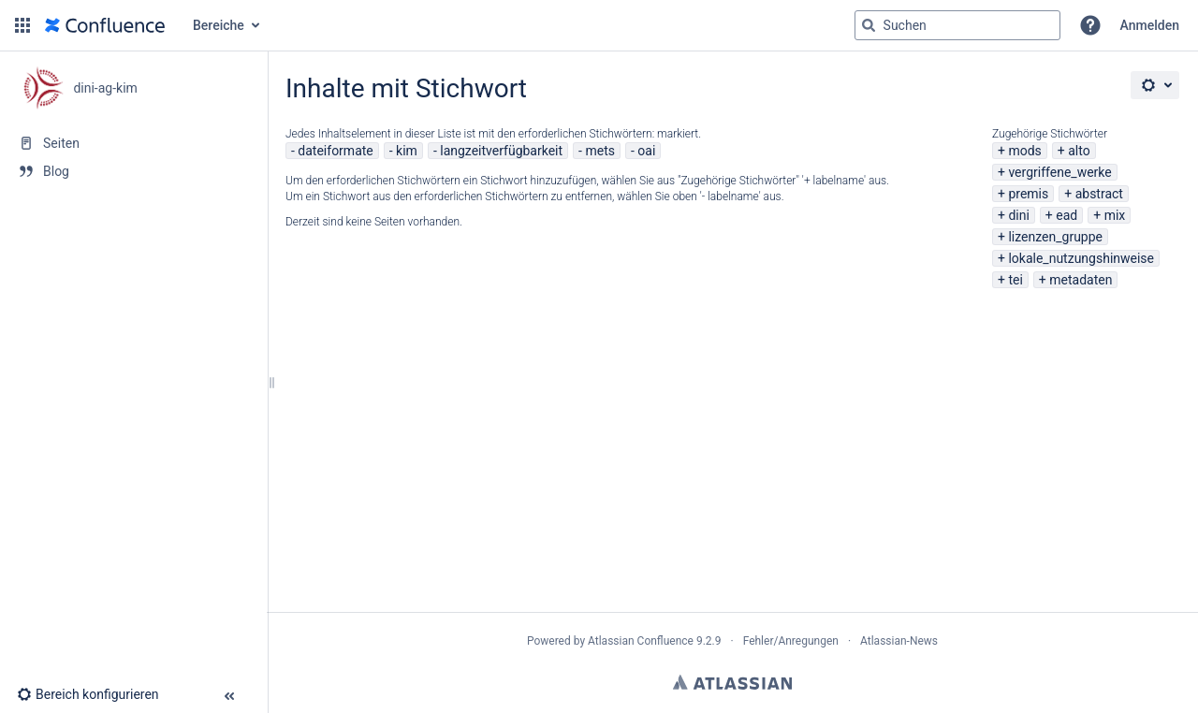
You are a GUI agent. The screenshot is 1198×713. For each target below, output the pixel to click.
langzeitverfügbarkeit (501, 150)
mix (1115, 215)
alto (1078, 150)
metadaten (1080, 279)
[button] (22, 25)
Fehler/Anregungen (791, 641)
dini (1018, 215)
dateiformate (335, 150)
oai (646, 150)
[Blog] (133, 171)
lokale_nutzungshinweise (1081, 258)
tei (1015, 279)
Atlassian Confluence (641, 641)
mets (600, 150)
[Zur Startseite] (105, 25)
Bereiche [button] (218, 25)
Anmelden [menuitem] (1149, 25)
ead (1066, 215)
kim (406, 150)
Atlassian (732, 682)
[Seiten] (133, 143)
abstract (1099, 193)
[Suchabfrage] (957, 25)
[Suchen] (868, 25)
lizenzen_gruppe (1055, 236)
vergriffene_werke (1059, 172)
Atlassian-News (899, 641)
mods (1024, 150)
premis (1028, 193)
